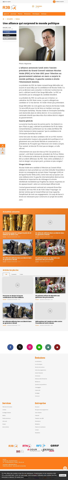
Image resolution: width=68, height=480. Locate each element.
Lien (6, 38)
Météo (4, 415)
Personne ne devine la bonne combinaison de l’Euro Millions (13, 296)
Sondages (37, 393)
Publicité (37, 415)
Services (43, 14)
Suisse (18, 19)
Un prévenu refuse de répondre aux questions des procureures (47, 258)
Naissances (37, 381)
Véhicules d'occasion (7, 406)
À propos (37, 406)
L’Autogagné (38, 387)
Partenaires (37, 421)
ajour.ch (6, 14)
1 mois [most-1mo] (21, 274)
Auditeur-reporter (58, 1)
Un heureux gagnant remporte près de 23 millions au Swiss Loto (17, 234)
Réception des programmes (41, 409)
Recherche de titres (39, 367)
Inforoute (5, 421)
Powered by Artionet (7, 465)
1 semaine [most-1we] (13, 274)
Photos (20, 14)
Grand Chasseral (39, 372)
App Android (57, 347)
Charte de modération (40, 427)
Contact (37, 429)
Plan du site (21, 462)
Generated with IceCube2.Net (19, 465)
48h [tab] (6, 274)
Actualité (10, 19)
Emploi (4, 424)
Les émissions (38, 361)
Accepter (62, 475)
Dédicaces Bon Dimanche (41, 378)
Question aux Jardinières (41, 384)
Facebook (10, 347)
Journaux (13, 14)
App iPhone (48, 347)
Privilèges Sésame (7, 412)
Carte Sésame (38, 412)
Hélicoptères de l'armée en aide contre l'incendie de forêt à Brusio (48, 322)
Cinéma (4, 409)
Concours (37, 396)
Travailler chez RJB (39, 418)
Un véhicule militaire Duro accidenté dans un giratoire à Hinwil (49, 234)
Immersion (37, 375)
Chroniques (35, 14)
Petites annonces (7, 418)
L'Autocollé (37, 390)
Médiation (37, 424)
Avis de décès (6, 427)
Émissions (27, 14)
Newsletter (37, 432)
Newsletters (39, 347)
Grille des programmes (40, 370)
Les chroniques (38, 364)
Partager (7, 31)
